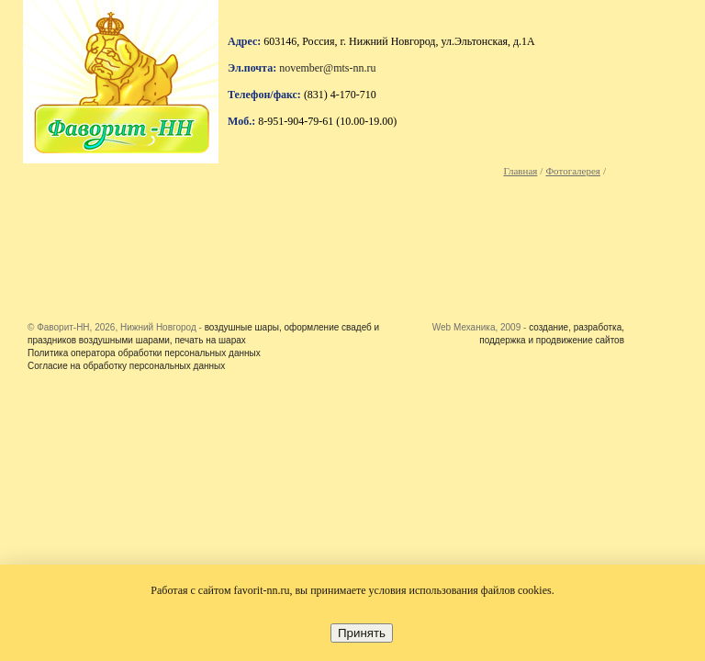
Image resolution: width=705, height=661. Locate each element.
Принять (362, 633)
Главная (520, 170)
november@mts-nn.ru (327, 68)
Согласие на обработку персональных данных (126, 366)
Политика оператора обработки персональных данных (144, 353)
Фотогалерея (572, 170)
